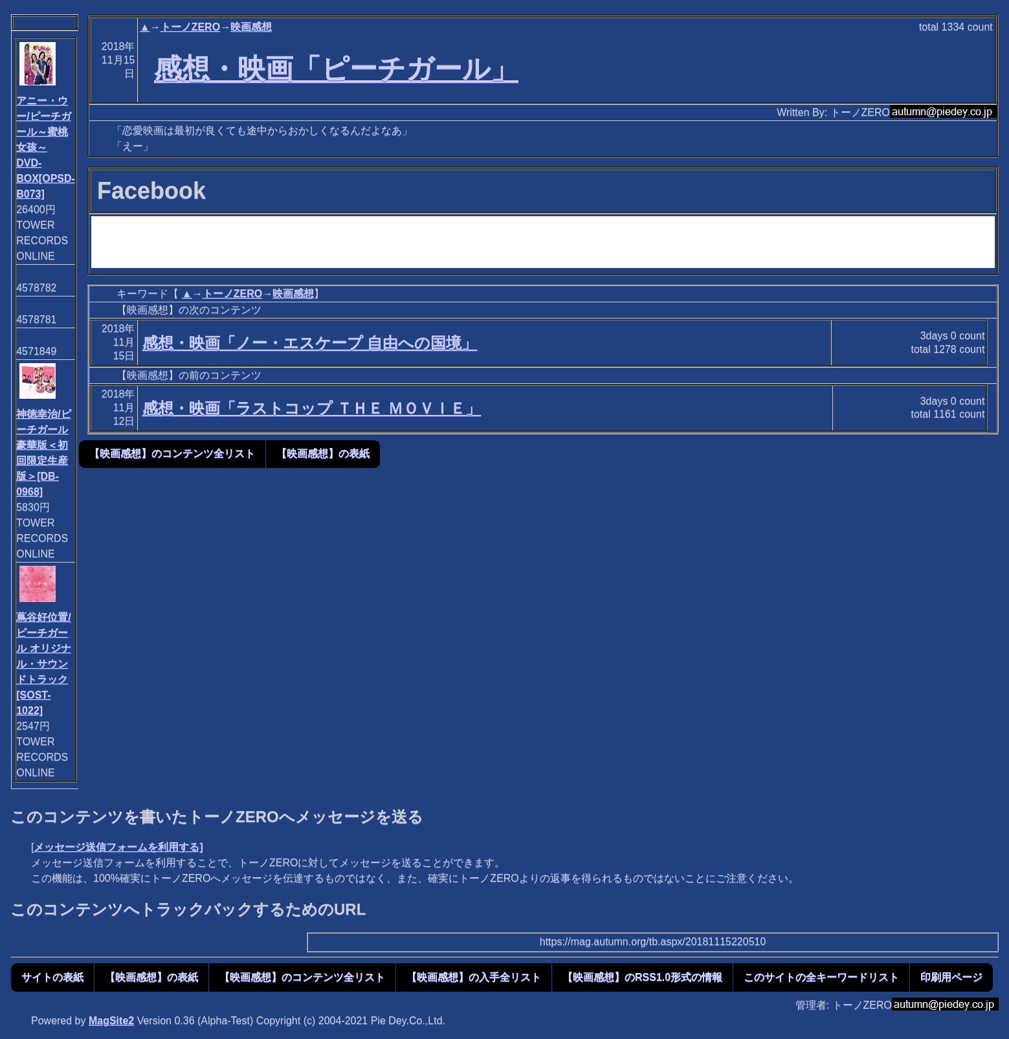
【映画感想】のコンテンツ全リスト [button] (172, 453)
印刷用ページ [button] (951, 977)
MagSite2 (111, 1020)
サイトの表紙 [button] (52, 977)
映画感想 (251, 26)
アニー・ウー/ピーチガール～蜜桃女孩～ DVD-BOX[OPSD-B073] (45, 147)
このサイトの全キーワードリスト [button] (821, 977)
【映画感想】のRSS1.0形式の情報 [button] (642, 977)
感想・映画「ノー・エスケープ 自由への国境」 (310, 343)
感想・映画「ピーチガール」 (336, 68)
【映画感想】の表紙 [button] (323, 453)
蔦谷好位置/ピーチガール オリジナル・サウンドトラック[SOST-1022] (43, 664)
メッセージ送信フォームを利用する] (118, 847)
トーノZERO (190, 26)
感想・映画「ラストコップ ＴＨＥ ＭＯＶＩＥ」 (311, 408)
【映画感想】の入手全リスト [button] (473, 977)
